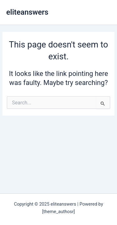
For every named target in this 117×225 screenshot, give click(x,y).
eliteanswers (27, 12)
